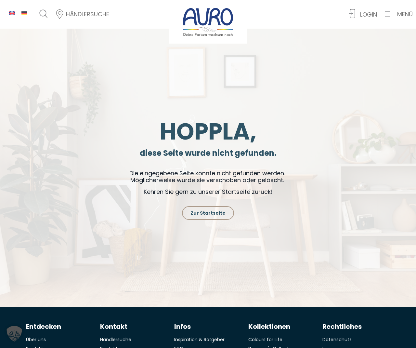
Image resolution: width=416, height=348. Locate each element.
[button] (399, 14)
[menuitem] (12, 13)
